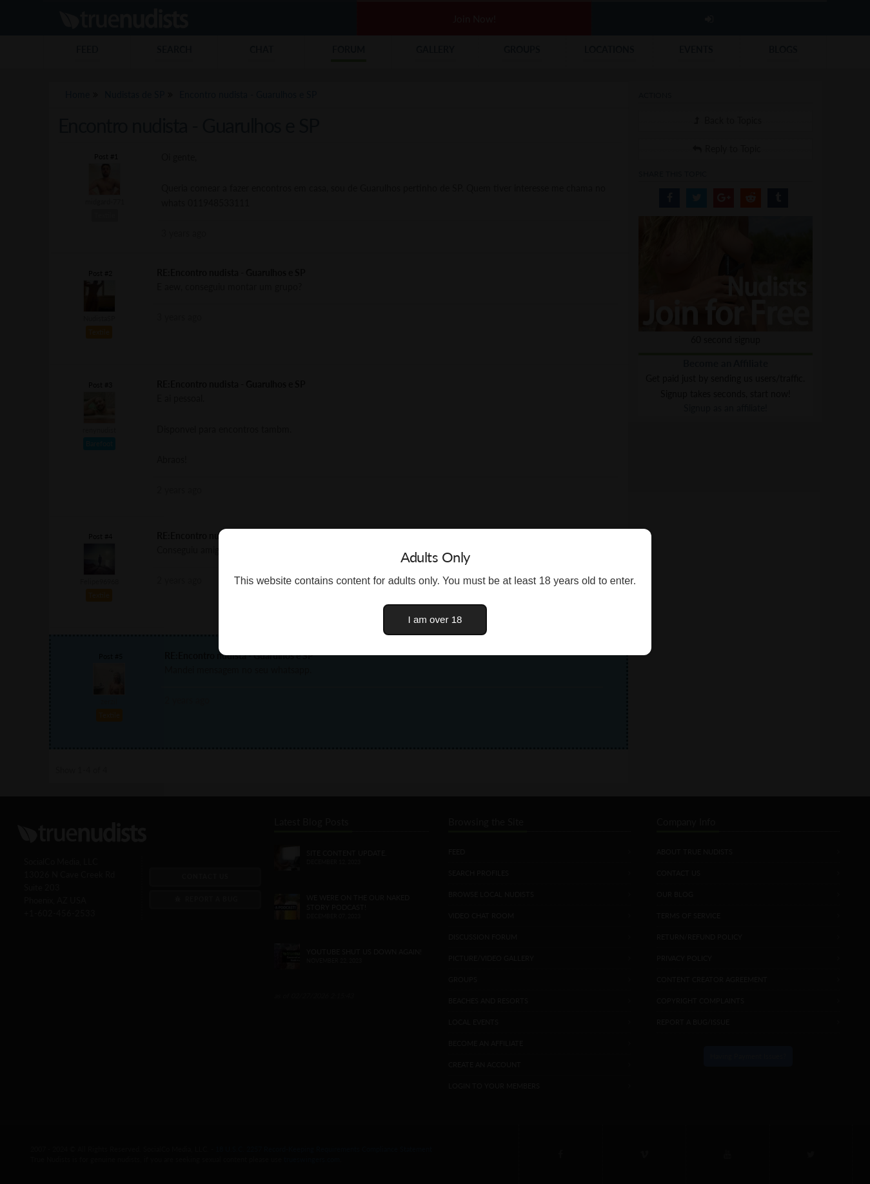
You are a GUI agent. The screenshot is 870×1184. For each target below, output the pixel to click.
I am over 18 (435, 619)
